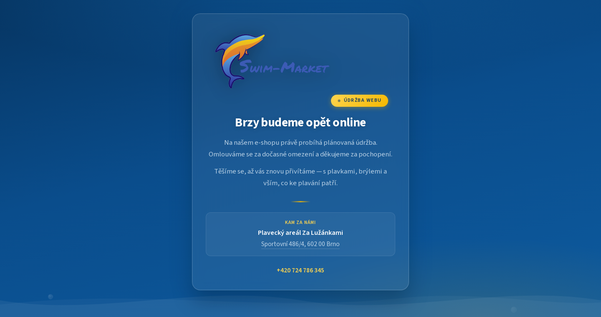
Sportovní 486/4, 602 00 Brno (300, 244)
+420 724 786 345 (300, 270)
